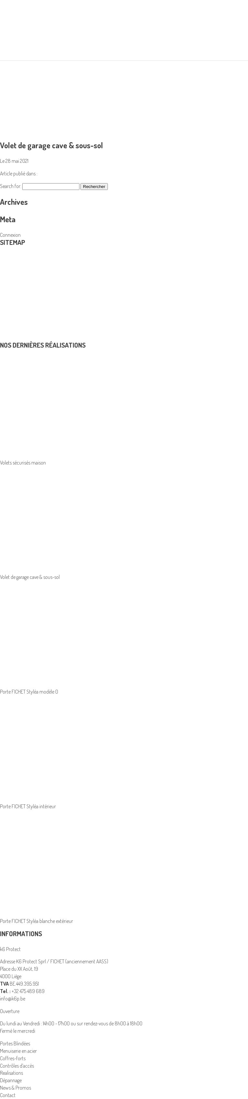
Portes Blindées (15, 286)
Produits (13, 260)
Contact (8, 337)
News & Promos (15, 330)
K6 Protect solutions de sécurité (31, 301)
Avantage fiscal (14, 315)
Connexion (10, 235)
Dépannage (11, 322)
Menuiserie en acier (18, 278)
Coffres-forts (13, 1058)
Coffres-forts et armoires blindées (33, 271)
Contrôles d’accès (17, 293)
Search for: (10, 186)
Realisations (11, 308)
